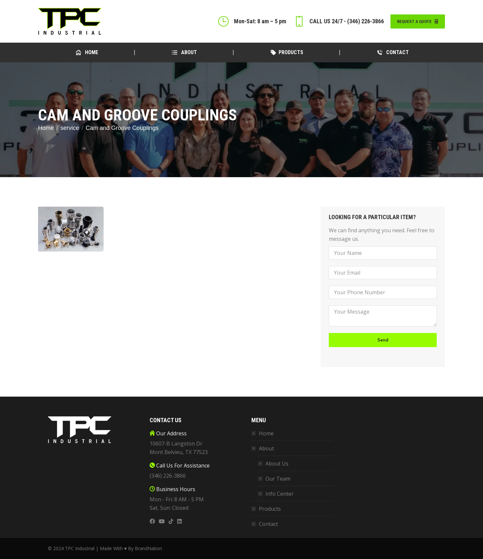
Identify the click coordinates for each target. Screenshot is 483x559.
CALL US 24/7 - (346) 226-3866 (338, 21)
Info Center (279, 493)
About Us (276, 463)
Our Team (277, 478)
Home (266, 433)
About (263, 448)
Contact (268, 524)
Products (270, 508)
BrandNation (148, 548)
